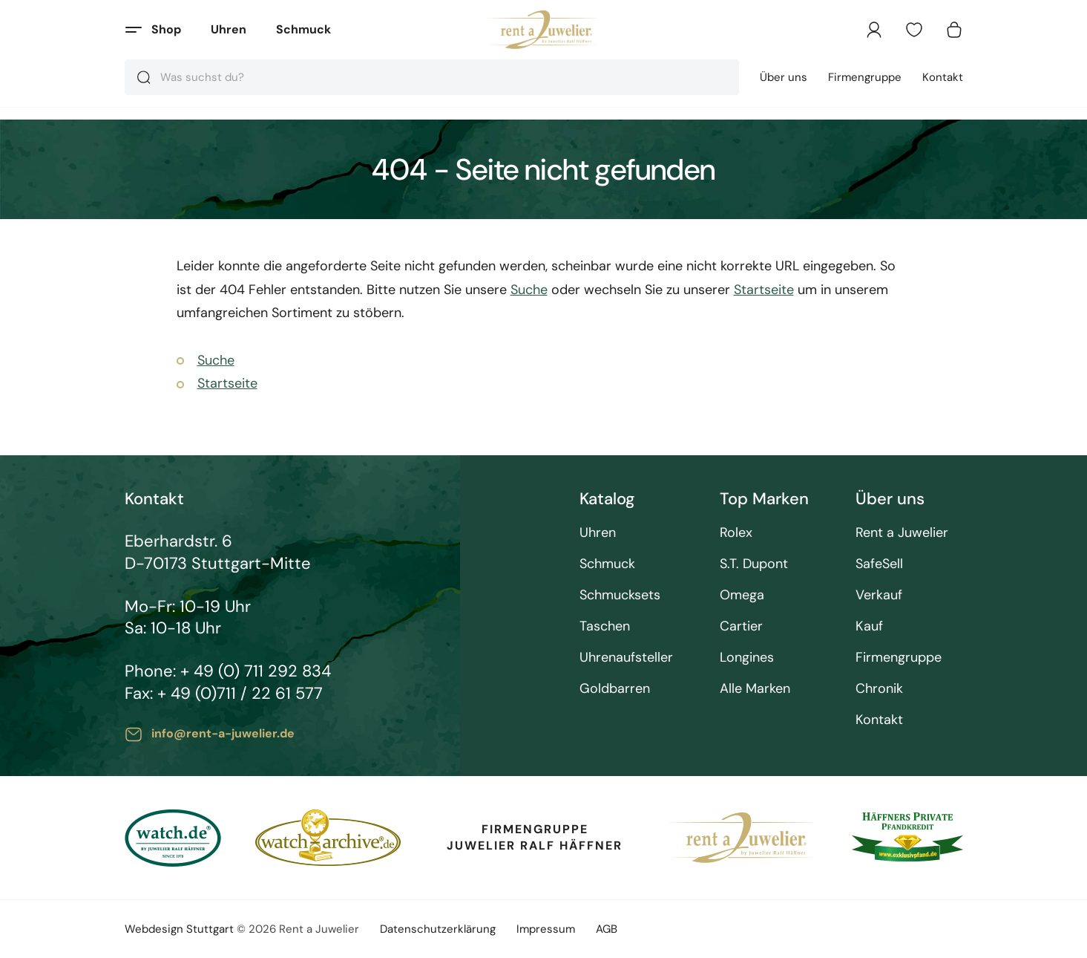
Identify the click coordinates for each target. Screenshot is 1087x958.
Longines (747, 658)
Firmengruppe (865, 77)
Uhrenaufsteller (626, 658)
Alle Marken (755, 689)
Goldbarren (614, 689)
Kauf (869, 626)
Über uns (783, 77)
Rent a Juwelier (902, 533)
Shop (166, 29)
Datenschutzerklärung (438, 929)
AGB (606, 929)
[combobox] (432, 77)
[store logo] (543, 29)
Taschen (604, 626)
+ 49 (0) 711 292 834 (255, 671)
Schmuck (303, 29)
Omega (742, 595)
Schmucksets (619, 595)
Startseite (764, 290)
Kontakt (942, 77)
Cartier (741, 626)
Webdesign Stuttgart (179, 929)
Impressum (545, 929)
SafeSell (879, 564)
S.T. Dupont (754, 564)
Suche (529, 290)
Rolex (736, 533)
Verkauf (879, 595)
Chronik (879, 689)
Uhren (228, 29)
